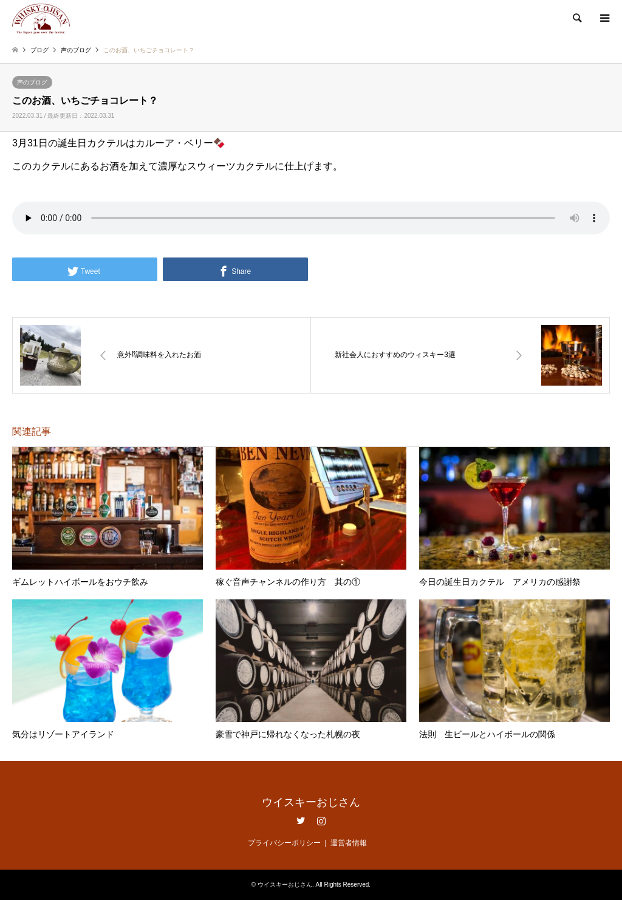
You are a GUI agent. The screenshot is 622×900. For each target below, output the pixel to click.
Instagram (321, 820)
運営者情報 (348, 843)
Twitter (300, 820)
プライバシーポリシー (284, 843)
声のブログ (32, 82)
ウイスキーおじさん (311, 802)
